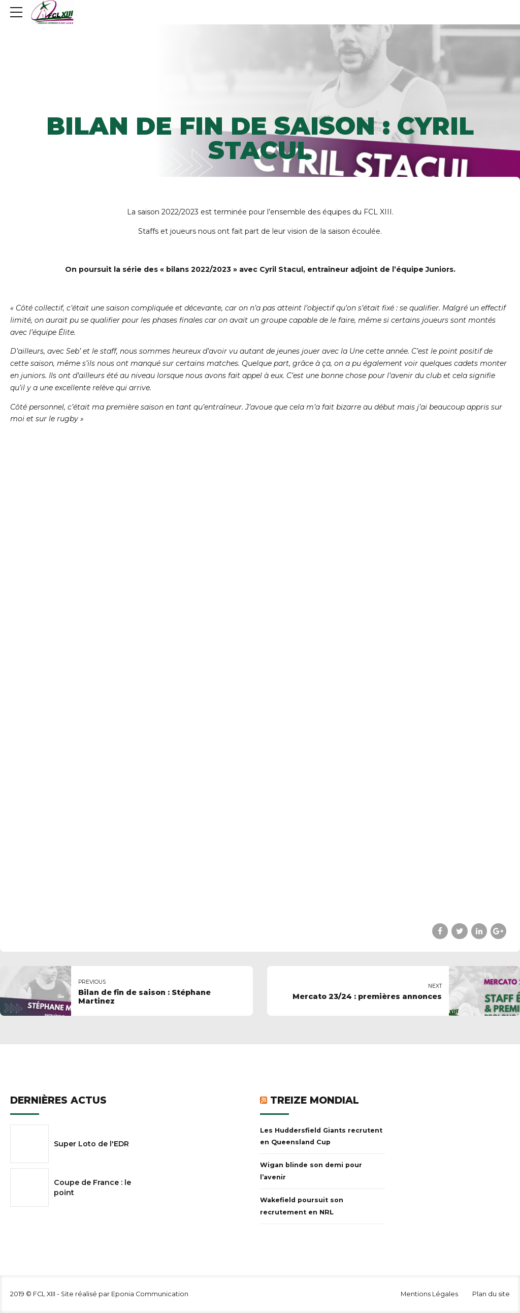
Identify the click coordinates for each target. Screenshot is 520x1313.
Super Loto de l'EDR (91, 1143)
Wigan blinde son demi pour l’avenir (311, 1171)
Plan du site (491, 1294)
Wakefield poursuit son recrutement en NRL (301, 1206)
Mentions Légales (429, 1294)
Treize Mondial (314, 1100)
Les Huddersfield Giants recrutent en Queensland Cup (321, 1136)
